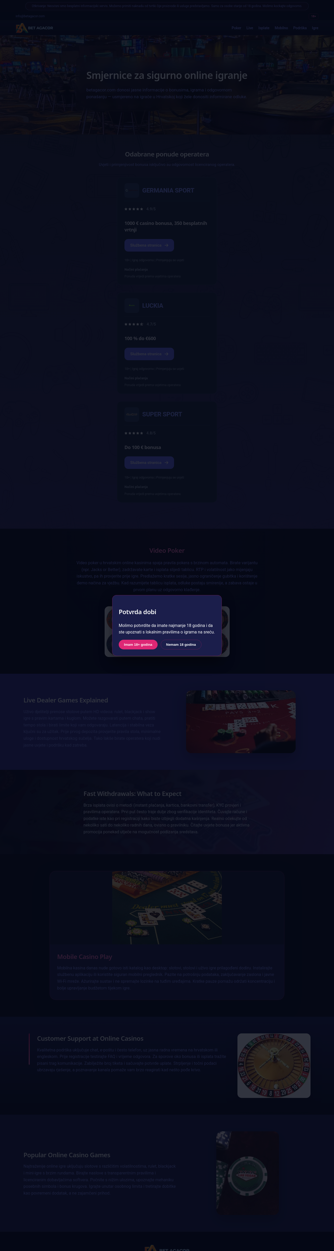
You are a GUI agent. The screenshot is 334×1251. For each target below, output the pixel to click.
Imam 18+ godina (138, 645)
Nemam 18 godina (181, 645)
